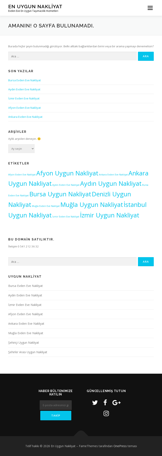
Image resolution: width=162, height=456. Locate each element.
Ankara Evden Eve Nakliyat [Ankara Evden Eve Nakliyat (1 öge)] (113, 174)
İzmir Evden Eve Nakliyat (23, 98)
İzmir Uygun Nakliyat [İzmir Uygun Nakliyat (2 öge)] (109, 215)
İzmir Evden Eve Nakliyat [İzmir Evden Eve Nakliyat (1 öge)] (65, 216)
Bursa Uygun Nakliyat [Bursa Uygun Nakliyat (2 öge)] (60, 194)
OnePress (120, 446)
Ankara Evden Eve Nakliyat (25, 117)
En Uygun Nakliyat (35, 6)
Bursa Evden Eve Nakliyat (24, 80)
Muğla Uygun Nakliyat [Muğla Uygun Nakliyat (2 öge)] (91, 204)
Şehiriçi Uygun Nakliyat (23, 343)
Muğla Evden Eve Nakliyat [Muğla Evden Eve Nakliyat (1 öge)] (46, 206)
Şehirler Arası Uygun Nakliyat (27, 352)
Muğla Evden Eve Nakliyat (25, 333)
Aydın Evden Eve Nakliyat (24, 89)
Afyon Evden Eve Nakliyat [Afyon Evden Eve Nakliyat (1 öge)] (22, 174)
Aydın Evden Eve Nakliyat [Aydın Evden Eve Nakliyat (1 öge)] (66, 184)
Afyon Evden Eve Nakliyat (24, 108)
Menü (150, 8)
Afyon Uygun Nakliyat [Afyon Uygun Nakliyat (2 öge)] (67, 173)
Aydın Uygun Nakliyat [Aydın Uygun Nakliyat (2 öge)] (111, 183)
